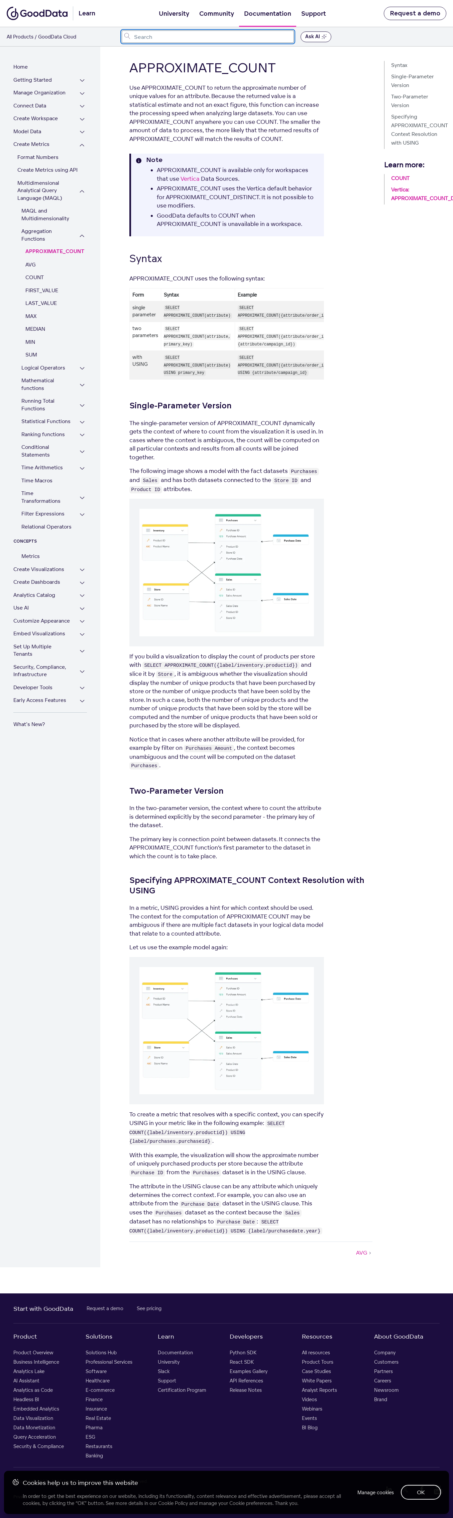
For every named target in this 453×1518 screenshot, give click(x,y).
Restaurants (99, 1446)
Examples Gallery (248, 1371)
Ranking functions (43, 426)
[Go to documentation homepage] (37, 13)
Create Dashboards (36, 567)
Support (313, 13)
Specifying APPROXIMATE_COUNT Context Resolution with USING (418, 129)
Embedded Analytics (36, 1409)
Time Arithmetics (42, 460)
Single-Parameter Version (412, 80)
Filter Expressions (43, 498)
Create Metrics (31, 144)
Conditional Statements (35, 443)
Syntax (399, 65)
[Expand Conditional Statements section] (90, 444)
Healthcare (98, 1380)
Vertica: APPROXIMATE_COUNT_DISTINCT (418, 194)
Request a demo (415, 13)
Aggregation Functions (49, 231)
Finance (94, 1399)
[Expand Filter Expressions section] (90, 499)
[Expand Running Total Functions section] (90, 398)
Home (20, 67)
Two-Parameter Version (409, 100)
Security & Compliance (38, 1446)
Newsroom (386, 1390)
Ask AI (316, 36)
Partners (383, 1371)
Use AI (21, 592)
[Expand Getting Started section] (90, 81)
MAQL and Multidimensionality (45, 215)
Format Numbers (38, 157)
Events (309, 1418)
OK (420, 1491)
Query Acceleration (34, 1437)
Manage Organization (39, 92)
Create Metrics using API (47, 170)
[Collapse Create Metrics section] (90, 145)
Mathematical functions (37, 377)
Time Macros (36, 473)
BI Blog (310, 1427)
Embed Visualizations (39, 618)
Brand (380, 1399)
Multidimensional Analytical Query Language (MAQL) (39, 190)
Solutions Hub (101, 1352)
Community (216, 13)
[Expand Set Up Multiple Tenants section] (90, 632)
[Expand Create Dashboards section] (90, 568)
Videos (309, 1399)
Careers (382, 1380)
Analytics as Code (33, 1390)
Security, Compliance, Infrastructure (39, 648)
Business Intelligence (36, 1362)
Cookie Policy (174, 1502)
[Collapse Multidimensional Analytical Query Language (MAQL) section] (90, 191)
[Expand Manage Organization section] (90, 93)
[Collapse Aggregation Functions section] (90, 232)
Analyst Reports (319, 1390)
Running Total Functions (37, 397)
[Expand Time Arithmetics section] (90, 461)
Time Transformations (47, 486)
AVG (30, 257)
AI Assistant (26, 1380)
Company (384, 1352)
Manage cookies (370, 1491)
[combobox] (208, 36)
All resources (316, 1352)
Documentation (267, 13)
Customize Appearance (41, 606)
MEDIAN (35, 321)
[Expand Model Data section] (90, 132)
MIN (30, 334)
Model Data (27, 131)
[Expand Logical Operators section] (90, 361)
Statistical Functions (46, 414)
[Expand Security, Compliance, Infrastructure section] (90, 648)
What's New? (29, 701)
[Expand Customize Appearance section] (90, 607)
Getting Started (32, 80)
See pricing (149, 1308)
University (174, 13)
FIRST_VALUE (41, 282)
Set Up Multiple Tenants (42, 631)
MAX (30, 308)
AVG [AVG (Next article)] (364, 1252)
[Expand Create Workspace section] (90, 119)
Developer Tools (32, 664)
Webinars (312, 1409)
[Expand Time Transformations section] (90, 487)
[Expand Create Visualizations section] (90, 555)
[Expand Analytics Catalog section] (90, 581)
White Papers (317, 1380)
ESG (90, 1437)
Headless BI (26, 1399)
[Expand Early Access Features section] (90, 679)
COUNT (34, 270)
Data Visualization (33, 1418)
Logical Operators (43, 360)
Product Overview (33, 1352)
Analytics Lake (28, 1371)
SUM (31, 347)
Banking (94, 1455)
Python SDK (243, 1352)
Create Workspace (35, 118)
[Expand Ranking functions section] (90, 427)
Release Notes (246, 1390)
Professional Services (109, 1362)
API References (246, 1380)
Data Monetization (34, 1427)
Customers (386, 1362)
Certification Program (182, 1390)
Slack (163, 1371)
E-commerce (100, 1390)
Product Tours (317, 1362)
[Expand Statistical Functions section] (90, 415)
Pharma (94, 1427)
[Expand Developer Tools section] (90, 665)
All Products (20, 36)
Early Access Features (39, 677)
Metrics (30, 541)
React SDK (242, 1362)
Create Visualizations (38, 554)
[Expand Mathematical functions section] (90, 377)
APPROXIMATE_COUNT (55, 244)
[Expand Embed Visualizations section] (90, 619)
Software (96, 1371)
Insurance (96, 1409)
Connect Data (29, 105)
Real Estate (98, 1418)
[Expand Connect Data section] (90, 106)
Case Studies (316, 1371)
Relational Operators (46, 511)
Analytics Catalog (34, 580)
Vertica (190, 178)
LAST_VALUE (41, 296)
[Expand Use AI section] (90, 594)
